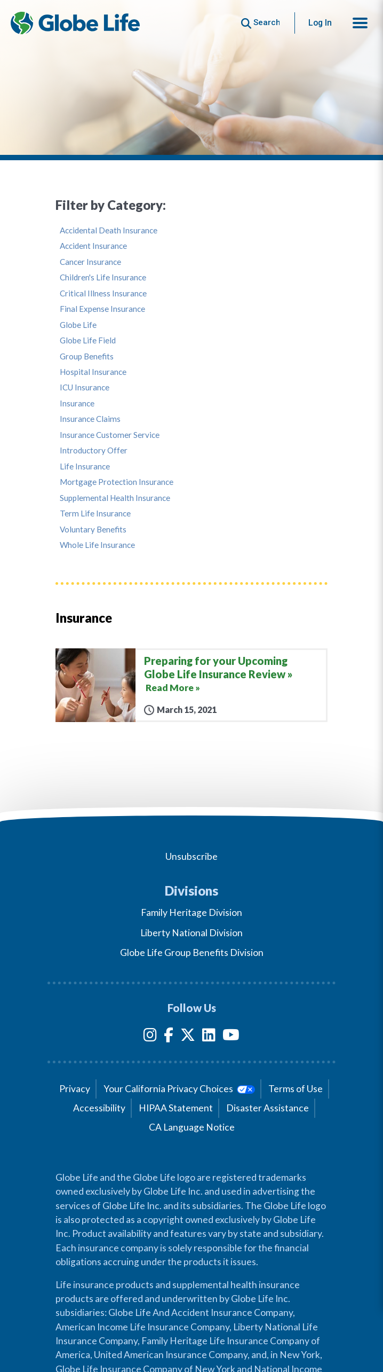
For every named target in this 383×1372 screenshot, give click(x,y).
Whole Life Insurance (97, 545)
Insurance (77, 403)
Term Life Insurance (95, 513)
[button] (360, 23)
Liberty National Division (191, 932)
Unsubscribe (191, 856)
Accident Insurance (93, 245)
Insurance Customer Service (109, 435)
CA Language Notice (192, 1127)
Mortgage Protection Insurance (116, 482)
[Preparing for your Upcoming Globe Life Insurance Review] (191, 685)
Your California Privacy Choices (178, 1088)
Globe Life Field (88, 340)
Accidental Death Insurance (108, 230)
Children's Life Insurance (103, 277)
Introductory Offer (93, 450)
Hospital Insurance (93, 372)
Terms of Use (295, 1088)
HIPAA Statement (176, 1108)
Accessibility (99, 1108)
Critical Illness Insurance (103, 293)
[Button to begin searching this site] (261, 23)
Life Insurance (85, 466)
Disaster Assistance (267, 1108)
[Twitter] (187, 1036)
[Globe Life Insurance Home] (75, 23)
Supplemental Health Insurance (115, 498)
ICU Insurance (84, 387)
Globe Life (78, 325)
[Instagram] (150, 1036)
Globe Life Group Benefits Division (192, 952)
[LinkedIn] (209, 1036)
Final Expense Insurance (102, 308)
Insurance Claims (90, 419)
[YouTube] (231, 1036)
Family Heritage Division (191, 912)
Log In (320, 23)
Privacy (74, 1088)
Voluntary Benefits (93, 529)
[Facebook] (168, 1036)
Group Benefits (87, 356)
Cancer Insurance (90, 261)
